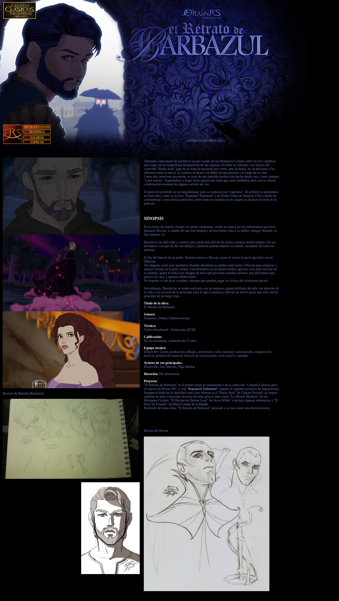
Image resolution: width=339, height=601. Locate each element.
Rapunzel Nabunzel (202, 389)
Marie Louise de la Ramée (190, 404)
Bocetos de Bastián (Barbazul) (23, 393)
